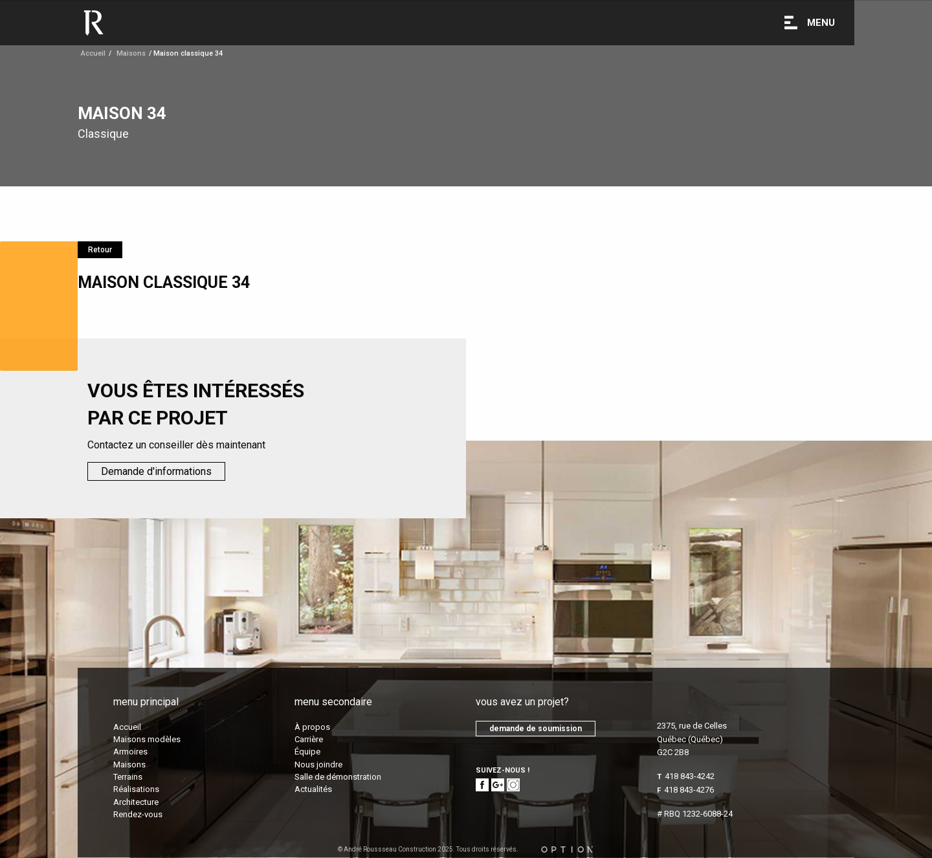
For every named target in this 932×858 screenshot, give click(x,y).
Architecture (136, 802)
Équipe (307, 751)
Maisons (129, 764)
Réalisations (136, 789)
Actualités (313, 789)
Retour (100, 249)
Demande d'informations (156, 471)
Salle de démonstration (337, 777)
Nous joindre (318, 764)
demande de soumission (535, 728)
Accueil (93, 53)
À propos (312, 727)
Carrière (308, 739)
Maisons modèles (147, 739)
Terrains (127, 777)
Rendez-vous (137, 814)
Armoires (130, 751)
